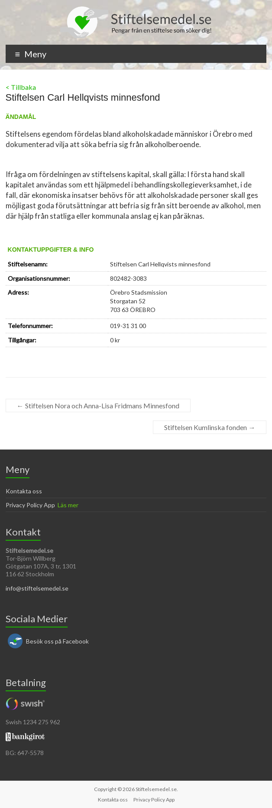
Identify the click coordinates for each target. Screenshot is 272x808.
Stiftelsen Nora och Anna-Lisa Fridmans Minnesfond (98, 405)
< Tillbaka (21, 87)
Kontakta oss (24, 491)
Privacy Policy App (30, 505)
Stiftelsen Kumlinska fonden (209, 427)
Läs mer (68, 505)
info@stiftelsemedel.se (37, 588)
